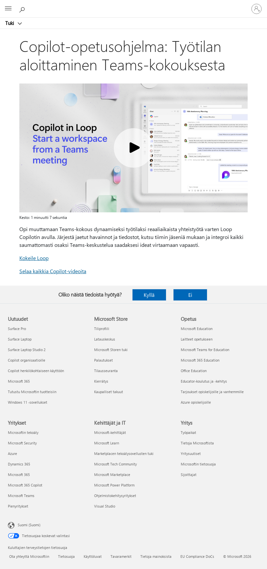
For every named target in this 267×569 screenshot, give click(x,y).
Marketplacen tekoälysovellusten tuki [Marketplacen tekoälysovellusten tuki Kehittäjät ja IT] (124, 453)
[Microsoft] (133, 5)
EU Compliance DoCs (197, 556)
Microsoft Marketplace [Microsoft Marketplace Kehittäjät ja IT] (112, 474)
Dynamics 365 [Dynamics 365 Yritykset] (19, 464)
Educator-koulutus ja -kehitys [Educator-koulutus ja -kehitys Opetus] (204, 381)
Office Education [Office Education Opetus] (194, 370)
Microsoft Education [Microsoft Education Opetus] (197, 328)
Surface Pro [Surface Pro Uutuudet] (17, 328)
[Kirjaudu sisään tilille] (256, 9)
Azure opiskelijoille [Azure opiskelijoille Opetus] (196, 402)
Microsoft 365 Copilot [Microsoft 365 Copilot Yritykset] (25, 485)
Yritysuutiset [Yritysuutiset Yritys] (191, 453)
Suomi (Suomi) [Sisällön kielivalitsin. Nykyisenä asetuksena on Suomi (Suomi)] (29, 524)
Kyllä (149, 294)
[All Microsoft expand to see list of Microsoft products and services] (8, 9)
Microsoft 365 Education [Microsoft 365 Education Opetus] (200, 360)
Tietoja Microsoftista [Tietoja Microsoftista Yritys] (197, 442)
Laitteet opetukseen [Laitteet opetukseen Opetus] (197, 339)
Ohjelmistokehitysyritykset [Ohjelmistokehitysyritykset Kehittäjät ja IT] (115, 495)
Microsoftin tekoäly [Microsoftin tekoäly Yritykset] (23, 432)
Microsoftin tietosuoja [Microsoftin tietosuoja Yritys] (198, 464)
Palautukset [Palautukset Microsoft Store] (103, 360)
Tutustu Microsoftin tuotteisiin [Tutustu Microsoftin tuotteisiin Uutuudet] (32, 391)
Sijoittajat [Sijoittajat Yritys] (188, 474)
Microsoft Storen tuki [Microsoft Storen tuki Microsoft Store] (111, 349)
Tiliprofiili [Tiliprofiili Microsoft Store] (101, 328)
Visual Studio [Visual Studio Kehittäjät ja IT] (104, 506)
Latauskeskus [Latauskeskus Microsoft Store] (104, 339)
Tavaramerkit (121, 556)
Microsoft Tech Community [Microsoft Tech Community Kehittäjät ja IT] (115, 464)
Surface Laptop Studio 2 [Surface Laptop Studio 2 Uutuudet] (27, 349)
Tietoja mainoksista (156, 556)
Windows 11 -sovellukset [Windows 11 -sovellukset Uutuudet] (27, 402)
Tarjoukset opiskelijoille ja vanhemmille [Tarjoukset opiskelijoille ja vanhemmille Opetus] (212, 391)
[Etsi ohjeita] (23, 8)
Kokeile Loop (34, 257)
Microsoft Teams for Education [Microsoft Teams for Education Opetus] (205, 349)
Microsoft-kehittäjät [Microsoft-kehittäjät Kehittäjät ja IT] (110, 432)
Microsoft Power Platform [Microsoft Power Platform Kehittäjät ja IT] (114, 485)
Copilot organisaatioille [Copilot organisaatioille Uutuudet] (26, 360)
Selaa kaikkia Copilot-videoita (52, 271)
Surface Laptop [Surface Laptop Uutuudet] (19, 339)
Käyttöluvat (93, 556)
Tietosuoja (66, 556)
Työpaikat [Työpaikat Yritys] (188, 432)
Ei (190, 294)
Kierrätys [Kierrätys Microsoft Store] (101, 381)
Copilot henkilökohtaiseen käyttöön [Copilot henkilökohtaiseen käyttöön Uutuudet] (36, 370)
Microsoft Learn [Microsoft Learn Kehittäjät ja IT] (106, 442)
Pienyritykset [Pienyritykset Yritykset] (18, 506)
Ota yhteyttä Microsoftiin (29, 556)
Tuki (10, 23)
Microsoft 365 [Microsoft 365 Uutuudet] (19, 381)
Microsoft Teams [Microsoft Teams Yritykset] (21, 495)
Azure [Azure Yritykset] (12, 453)
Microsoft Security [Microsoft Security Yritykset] (22, 442)
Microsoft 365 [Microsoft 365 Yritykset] (19, 474)
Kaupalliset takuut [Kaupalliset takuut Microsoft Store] (108, 391)
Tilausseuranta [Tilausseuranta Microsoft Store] (106, 370)
